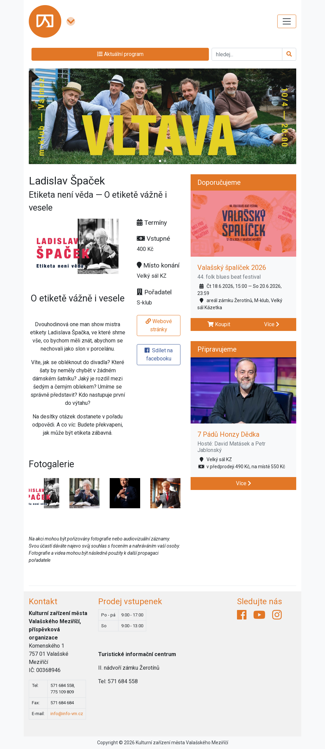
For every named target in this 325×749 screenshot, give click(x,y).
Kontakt (43, 601)
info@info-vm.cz (66, 713)
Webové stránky (159, 325)
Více (271, 324)
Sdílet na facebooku (159, 354)
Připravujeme (217, 349)
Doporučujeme (219, 182)
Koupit (219, 324)
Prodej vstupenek (130, 601)
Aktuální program (120, 54)
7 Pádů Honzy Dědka (228, 434)
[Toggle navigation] (286, 21)
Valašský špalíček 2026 (231, 267)
